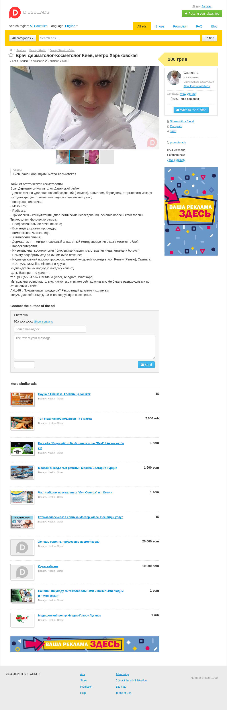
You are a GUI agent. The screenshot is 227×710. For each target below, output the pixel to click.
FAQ (199, 26)
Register (206, 6)
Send (146, 364)
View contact (188, 93)
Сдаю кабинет (48, 566)
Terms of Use (123, 692)
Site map (121, 686)
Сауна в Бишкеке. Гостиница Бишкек (64, 394)
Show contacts (43, 321)
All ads (142, 26)
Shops (159, 26)
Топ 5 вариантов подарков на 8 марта (65, 418)
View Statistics (176, 159)
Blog (214, 26)
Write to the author (191, 110)
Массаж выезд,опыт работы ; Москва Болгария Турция (77, 467)
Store (83, 680)
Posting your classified (202, 13)
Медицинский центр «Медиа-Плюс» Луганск (69, 615)
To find (209, 38)
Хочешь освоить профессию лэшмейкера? (69, 541)
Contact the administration (131, 680)
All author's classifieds (197, 86)
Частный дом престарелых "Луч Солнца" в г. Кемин (75, 492)
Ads (82, 674)
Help (83, 692)
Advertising (122, 674)
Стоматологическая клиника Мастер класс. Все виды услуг (80, 517)
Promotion (180, 26)
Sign (195, 6)
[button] (77, 156)
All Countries (38, 26)
